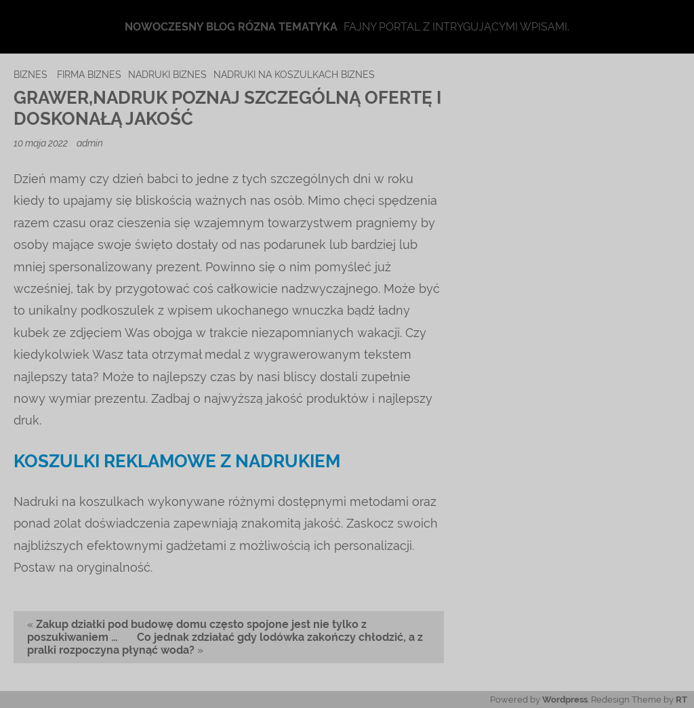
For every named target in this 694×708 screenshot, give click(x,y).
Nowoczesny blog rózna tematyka (231, 26)
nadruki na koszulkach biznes (294, 74)
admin (90, 143)
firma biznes (89, 74)
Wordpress (565, 699)
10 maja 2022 (42, 143)
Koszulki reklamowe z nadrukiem (177, 461)
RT (681, 699)
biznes (30, 74)
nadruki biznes (167, 74)
